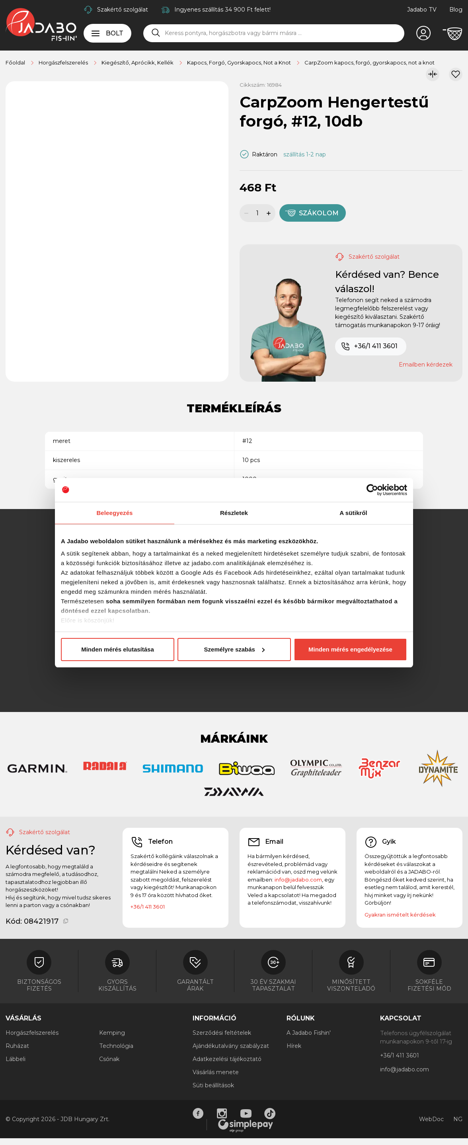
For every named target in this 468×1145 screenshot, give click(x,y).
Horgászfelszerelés (32, 1032)
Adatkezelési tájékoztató (227, 1059)
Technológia (116, 1045)
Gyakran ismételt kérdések (400, 914)
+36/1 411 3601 (369, 346)
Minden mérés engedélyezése (350, 649)
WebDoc (431, 1119)
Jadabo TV (422, 9)
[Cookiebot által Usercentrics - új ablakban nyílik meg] (372, 490)
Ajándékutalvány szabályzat (231, 1045)
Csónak (109, 1059)
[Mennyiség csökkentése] (245, 213)
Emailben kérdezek (425, 364)
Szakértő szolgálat (122, 9)
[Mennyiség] (257, 213)
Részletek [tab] (234, 512)
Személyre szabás (234, 649)
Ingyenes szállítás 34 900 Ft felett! (222, 9)
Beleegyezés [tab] (114, 512)
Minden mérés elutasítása (117, 649)
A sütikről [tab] (353, 512)
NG (457, 1119)
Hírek (294, 1045)
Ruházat (17, 1045)
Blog (455, 9)
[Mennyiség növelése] (269, 213)
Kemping (112, 1032)
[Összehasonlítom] (432, 74)
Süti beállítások (213, 1085)
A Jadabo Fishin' (309, 1032)
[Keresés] (156, 33)
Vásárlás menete (216, 1072)
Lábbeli (15, 1059)
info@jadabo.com (298, 879)
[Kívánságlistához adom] (455, 74)
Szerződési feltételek (222, 1032)
